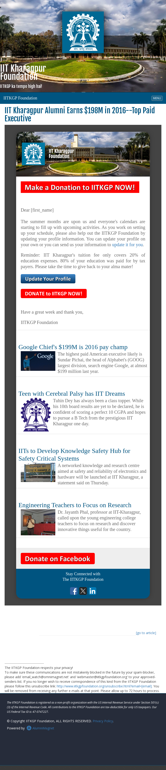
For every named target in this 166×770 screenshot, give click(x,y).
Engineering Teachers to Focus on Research (74, 505)
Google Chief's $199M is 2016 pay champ (72, 347)
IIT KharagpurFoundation (23, 76)
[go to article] (146, 633)
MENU (158, 98)
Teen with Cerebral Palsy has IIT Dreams (71, 393)
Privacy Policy (103, 721)
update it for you (127, 244)
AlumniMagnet (40, 728)
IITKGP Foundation (20, 98)
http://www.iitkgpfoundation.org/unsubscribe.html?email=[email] (104, 686)
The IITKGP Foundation (82, 579)
